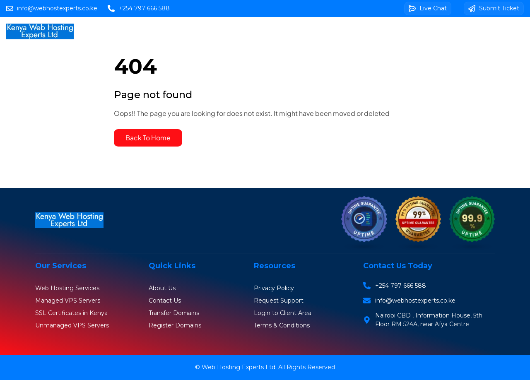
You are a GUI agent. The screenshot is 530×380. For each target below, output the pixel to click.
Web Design (364, 31)
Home (109, 31)
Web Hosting (153, 31)
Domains (201, 31)
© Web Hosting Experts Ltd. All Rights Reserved (265, 367)
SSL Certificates (306, 31)
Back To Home (148, 137)
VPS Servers (248, 31)
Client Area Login (430, 31)
